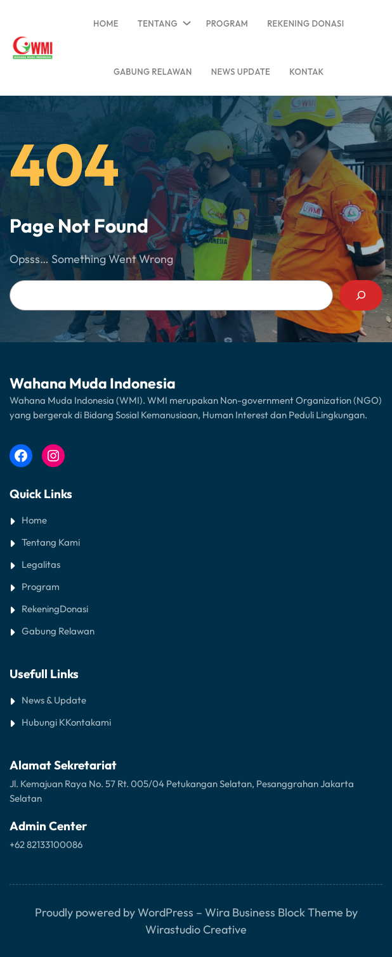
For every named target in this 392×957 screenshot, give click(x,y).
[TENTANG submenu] (184, 20)
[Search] (360, 295)
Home (106, 23)
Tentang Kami (51, 542)
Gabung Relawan (58, 631)
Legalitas (41, 564)
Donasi (74, 609)
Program (41, 587)
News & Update (54, 700)
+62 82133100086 (46, 844)
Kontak (80, 722)
